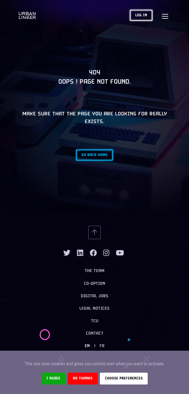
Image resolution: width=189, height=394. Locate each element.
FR (102, 346)
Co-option (94, 284)
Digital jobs (94, 296)
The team (94, 271)
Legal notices (94, 309)
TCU (94, 321)
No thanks (82, 378)
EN (87, 346)
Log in (141, 15)
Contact (94, 333)
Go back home (94, 155)
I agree (53, 378)
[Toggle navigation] (165, 15)
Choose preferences (124, 378)
